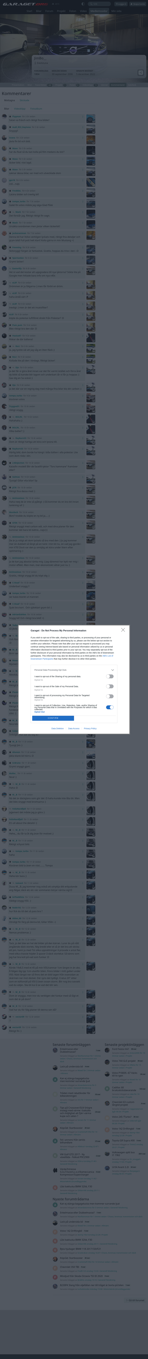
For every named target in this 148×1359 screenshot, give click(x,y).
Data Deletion (57, 728)
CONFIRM (53, 718)
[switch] (110, 676)
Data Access (73, 728)
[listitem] (74, 670)
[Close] (124, 631)
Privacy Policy (90, 728)
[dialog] (74, 679)
